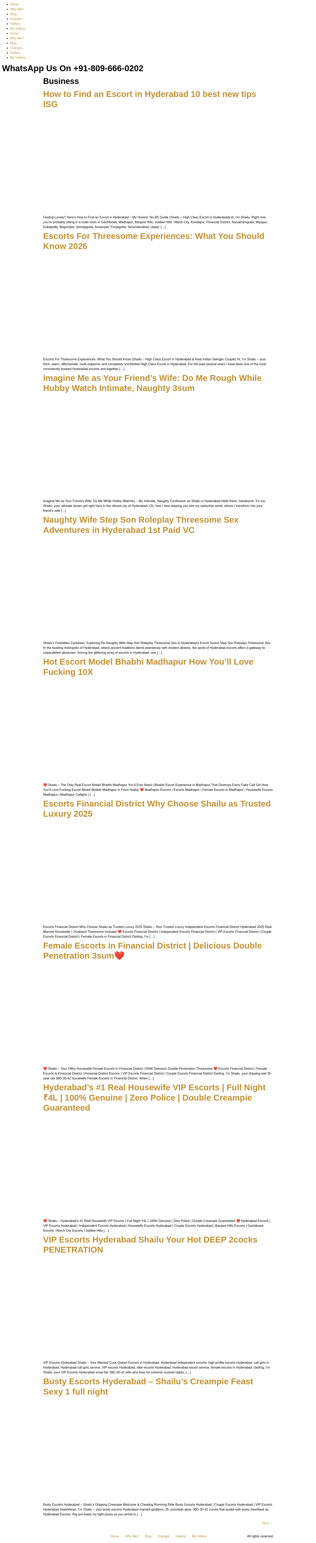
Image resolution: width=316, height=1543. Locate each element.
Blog (13, 14)
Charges (16, 19)
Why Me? (17, 9)
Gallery (15, 23)
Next (267, 1523)
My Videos (17, 28)
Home (14, 4)
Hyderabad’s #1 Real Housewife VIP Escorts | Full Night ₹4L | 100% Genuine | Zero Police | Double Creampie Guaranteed (154, 1097)
